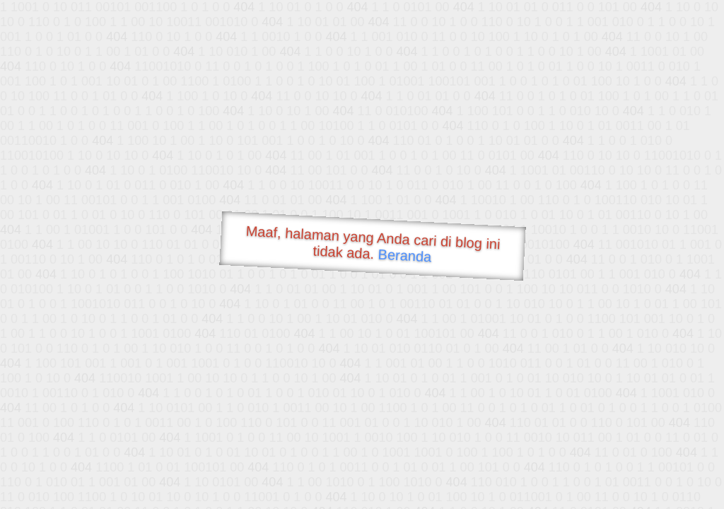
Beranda (405, 255)
